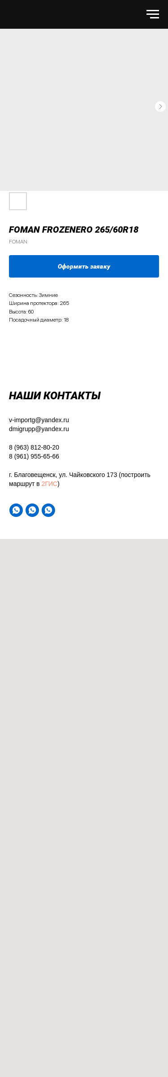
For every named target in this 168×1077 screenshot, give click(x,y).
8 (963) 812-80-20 (34, 447)
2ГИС (50, 483)
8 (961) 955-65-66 (34, 456)
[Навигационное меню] (152, 14)
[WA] (16, 510)
